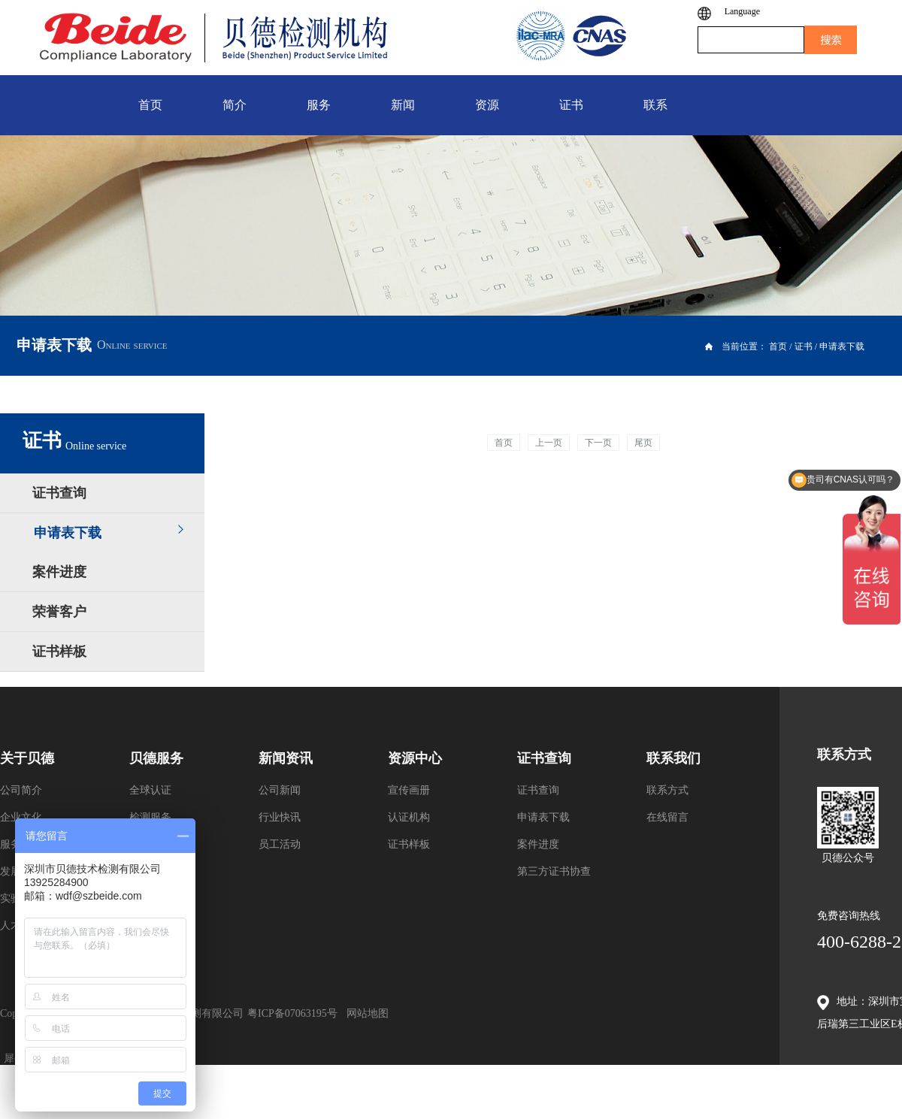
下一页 (598, 442)
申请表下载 (841, 346)
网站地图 (365, 1013)
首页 (504, 442)
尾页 (643, 442)
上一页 (548, 442)
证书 (804, 346)
